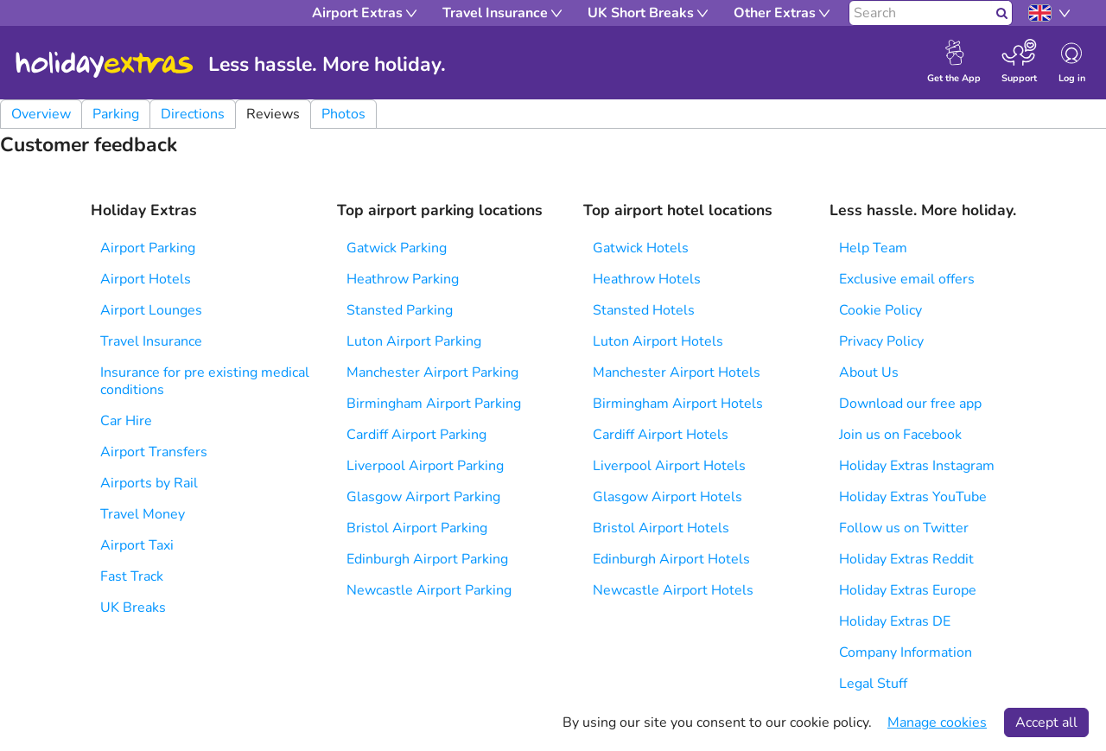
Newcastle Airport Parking (429, 590)
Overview (41, 114)
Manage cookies (937, 722)
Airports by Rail (149, 483)
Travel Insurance (151, 341)
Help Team (873, 248)
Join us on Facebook (900, 434)
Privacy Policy (881, 341)
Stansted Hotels (644, 310)
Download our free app (910, 403)
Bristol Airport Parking (416, 528)
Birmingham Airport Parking (433, 403)
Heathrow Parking (402, 279)
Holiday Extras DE (894, 621)
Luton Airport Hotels (658, 341)
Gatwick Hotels (641, 248)
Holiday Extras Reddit (906, 559)
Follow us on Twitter (904, 528)
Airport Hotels (145, 279)
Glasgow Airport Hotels (667, 497)
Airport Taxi (137, 545)
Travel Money (142, 514)
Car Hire (126, 421)
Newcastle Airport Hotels (673, 590)
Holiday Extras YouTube (913, 497)
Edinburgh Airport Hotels (671, 559)
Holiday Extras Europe (907, 590)
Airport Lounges (151, 310)
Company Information (905, 652)
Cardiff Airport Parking (416, 434)
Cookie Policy (880, 310)
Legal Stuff (873, 683)
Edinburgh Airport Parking (427, 559)
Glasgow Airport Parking (423, 497)
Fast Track (131, 576)
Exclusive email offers (907, 279)
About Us (869, 372)
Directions (193, 114)
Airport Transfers (153, 452)
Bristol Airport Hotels (661, 528)
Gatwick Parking (396, 248)
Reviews (273, 114)
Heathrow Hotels (647, 279)
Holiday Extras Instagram (917, 465)
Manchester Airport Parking (432, 372)
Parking (115, 114)
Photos (343, 114)
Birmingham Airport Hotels (678, 403)
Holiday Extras (104, 65)
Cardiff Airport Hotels (660, 434)
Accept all (1046, 722)
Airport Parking (147, 248)
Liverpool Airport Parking (425, 465)
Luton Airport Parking (413, 341)
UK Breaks (133, 607)
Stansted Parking (399, 310)
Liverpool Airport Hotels (669, 465)
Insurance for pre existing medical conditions (204, 381)
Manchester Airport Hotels (676, 372)
